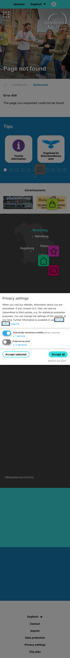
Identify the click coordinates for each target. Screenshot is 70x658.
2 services (20, 344)
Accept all (58, 354)
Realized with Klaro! (57, 361)
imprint (15, 323)
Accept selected (15, 354)
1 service (19, 335)
